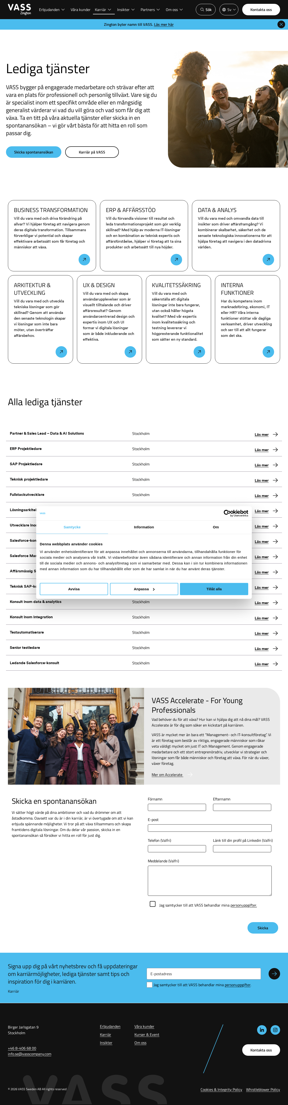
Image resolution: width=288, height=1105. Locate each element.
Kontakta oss (261, 9)
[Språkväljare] (228, 9)
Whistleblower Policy (263, 1089)
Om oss (174, 9)
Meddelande (163, 861)
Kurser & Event (146, 1034)
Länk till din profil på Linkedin (243, 840)
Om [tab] (216, 527)
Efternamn (221, 799)
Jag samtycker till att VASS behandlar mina (208, 905)
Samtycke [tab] (72, 527)
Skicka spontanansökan (33, 152)
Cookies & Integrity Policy (221, 1089)
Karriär (103, 9)
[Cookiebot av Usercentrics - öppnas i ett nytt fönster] (227, 513)
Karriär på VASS (92, 152)
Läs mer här (164, 24)
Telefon (159, 840)
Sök (206, 9)
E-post (153, 819)
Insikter (126, 9)
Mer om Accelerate (167, 774)
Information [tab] (144, 527)
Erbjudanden (52, 9)
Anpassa (144, 589)
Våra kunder (81, 9)
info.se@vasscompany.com (29, 1054)
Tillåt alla (214, 589)
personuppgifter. (243, 905)
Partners (150, 9)
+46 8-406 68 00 (22, 1048)
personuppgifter (237, 985)
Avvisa (74, 589)
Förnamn (155, 799)
